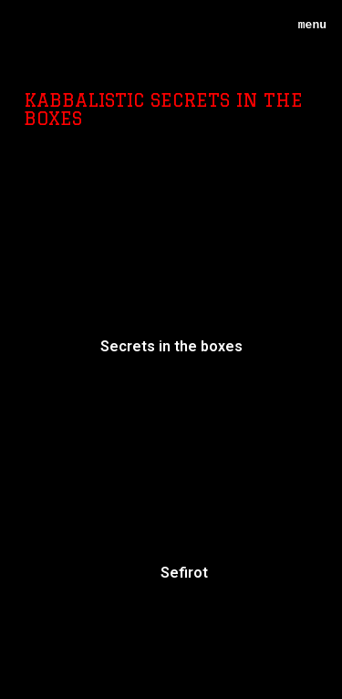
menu (305, 25)
